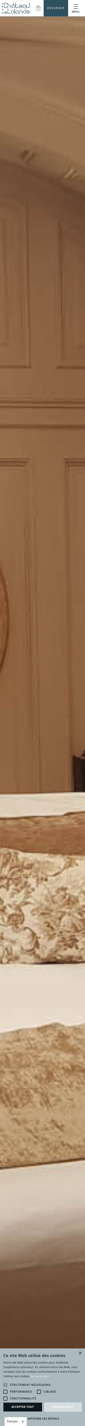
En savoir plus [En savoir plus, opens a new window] (40, 1376)
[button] (75, 8)
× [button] (80, 1353)
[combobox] (15, 1421)
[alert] (42, 1387)
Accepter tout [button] (22, 1407)
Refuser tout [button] (63, 1407)
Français (12, 1421)
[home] (16, 8)
